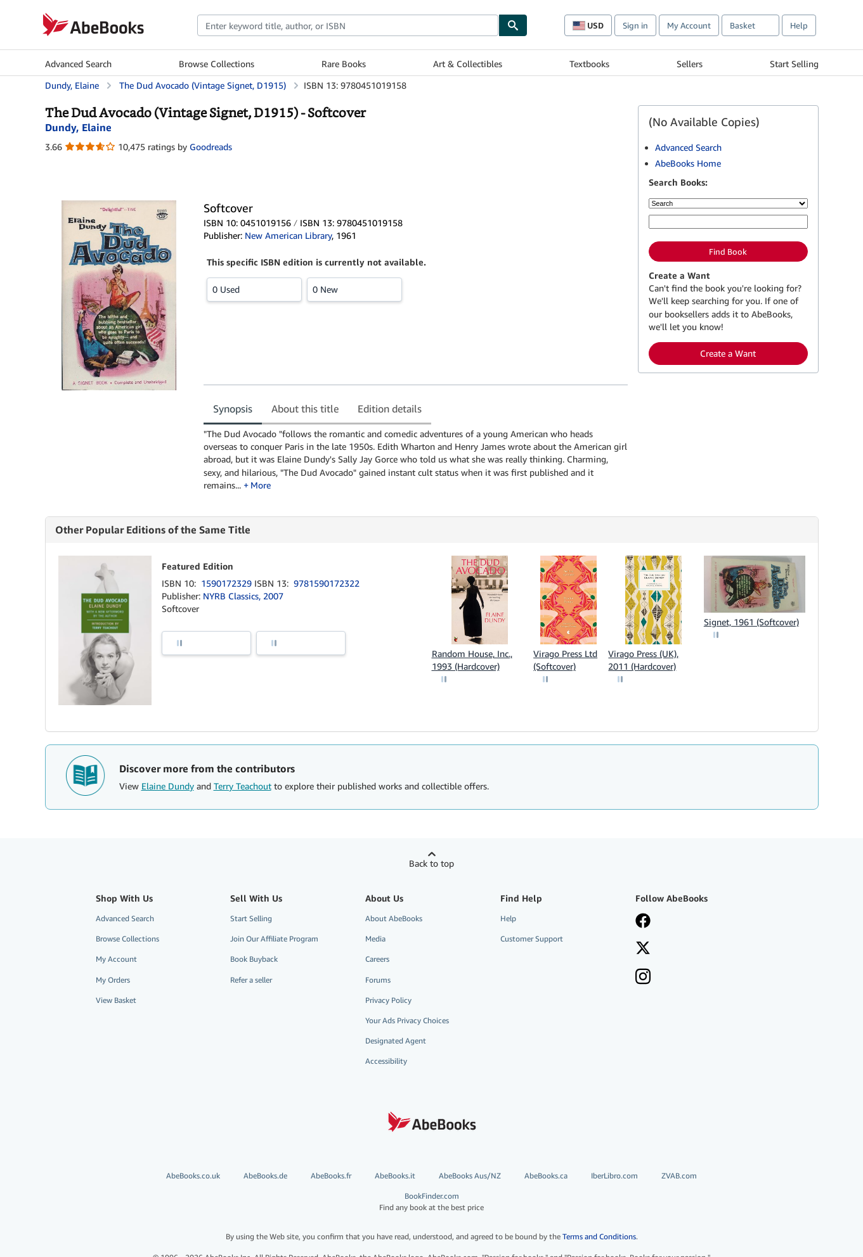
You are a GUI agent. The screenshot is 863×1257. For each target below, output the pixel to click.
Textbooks (589, 63)
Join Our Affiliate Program (274, 938)
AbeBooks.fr (331, 1175)
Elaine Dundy (167, 786)
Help (799, 25)
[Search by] (728, 203)
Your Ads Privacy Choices (407, 1020)
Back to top (431, 863)
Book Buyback (254, 959)
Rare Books (343, 63)
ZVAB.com (679, 1175)
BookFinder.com (432, 1201)
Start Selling (794, 63)
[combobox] (347, 25)
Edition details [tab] (390, 408)
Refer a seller (251, 980)
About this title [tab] (305, 408)
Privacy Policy (388, 1000)
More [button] (260, 485)
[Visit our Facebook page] (643, 922)
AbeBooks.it (395, 1175)
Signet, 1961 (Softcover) (751, 621)
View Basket (116, 1000)
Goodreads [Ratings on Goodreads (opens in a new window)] (211, 146)
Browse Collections (216, 63)
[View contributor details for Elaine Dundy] (78, 127)
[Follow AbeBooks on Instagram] (643, 977)
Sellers (690, 63)
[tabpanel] (416, 460)
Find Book (728, 251)
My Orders (113, 980)
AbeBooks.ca (546, 1175)
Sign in (635, 25)
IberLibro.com (614, 1175)
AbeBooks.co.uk (193, 1175)
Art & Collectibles (467, 63)
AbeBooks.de (265, 1175)
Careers (377, 959)
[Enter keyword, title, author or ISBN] (728, 222)
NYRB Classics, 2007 (243, 595)
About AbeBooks (393, 918)
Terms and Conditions (599, 1236)
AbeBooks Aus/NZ (470, 1175)
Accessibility (386, 1061)
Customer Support (531, 938)
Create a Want (728, 353)
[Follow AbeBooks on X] (643, 949)
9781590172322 (327, 583)
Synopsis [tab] (232, 408)
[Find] (513, 25)
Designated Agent (395, 1040)
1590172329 (227, 583)
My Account (689, 25)
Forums (378, 980)
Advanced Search (78, 63)
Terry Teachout (242, 786)
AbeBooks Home (688, 163)
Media (375, 938)
